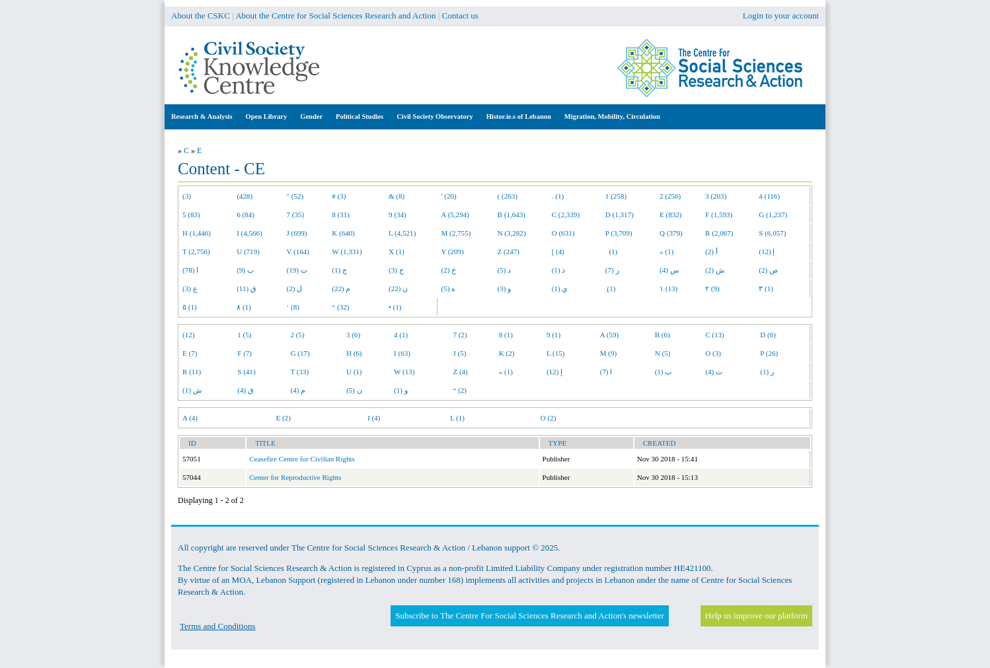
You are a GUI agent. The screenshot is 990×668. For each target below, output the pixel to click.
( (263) (507, 196)
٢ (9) (712, 288)
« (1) (666, 251)
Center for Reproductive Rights (295, 477)
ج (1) (339, 270)
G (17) (300, 353)
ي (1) (560, 288)
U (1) (354, 372)
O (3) (713, 353)
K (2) (507, 353)
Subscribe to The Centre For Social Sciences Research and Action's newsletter (529, 615)
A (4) (190, 418)
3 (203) (715, 196)
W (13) (404, 372)
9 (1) (553, 335)
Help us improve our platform (756, 615)
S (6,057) (772, 233)
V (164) (298, 251)
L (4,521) (402, 233)
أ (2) (711, 251)
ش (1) (192, 390)
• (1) (395, 307)
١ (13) (668, 288)
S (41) (246, 372)
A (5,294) (455, 214)
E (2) (283, 418)
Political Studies (359, 116)
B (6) (662, 335)
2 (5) (298, 335)
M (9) (608, 353)
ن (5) (354, 390)
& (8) (396, 196)
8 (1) (506, 335)
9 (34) (397, 214)
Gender (311, 116)
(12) (188, 335)
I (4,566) (249, 233)
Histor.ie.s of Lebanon (518, 116)
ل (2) (295, 288)
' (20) (449, 196)
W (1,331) (347, 251)
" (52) (295, 196)
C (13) (714, 335)
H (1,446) (196, 233)
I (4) (373, 418)
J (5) (459, 353)
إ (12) (767, 251)
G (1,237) (773, 214)
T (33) (300, 372)
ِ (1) (610, 288)
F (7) (244, 353)
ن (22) (398, 288)
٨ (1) (244, 307)
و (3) (505, 288)
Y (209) (452, 251)
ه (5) (448, 288)
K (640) (343, 233)
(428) (244, 196)
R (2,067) (719, 233)
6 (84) (245, 214)
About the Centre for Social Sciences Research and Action (335, 15)
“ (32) (340, 307)
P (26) (769, 353)
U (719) (248, 251)
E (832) (671, 214)
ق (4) (245, 390)
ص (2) (768, 270)
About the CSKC (200, 15)
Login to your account (781, 15)
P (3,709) (618, 233)
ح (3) (396, 270)
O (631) (563, 233)
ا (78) (190, 270)
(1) (611, 251)
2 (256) (670, 196)
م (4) (298, 390)
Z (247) (509, 251)
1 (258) (616, 196)
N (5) (663, 353)
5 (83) (191, 214)
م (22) (341, 288)
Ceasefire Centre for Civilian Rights (302, 459)
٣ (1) (766, 288)
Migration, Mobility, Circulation (612, 116)
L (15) (556, 353)
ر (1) (767, 372)
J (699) (297, 233)
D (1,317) (619, 214)
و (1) (401, 390)
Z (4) (460, 372)
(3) (186, 196)
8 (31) (341, 214)
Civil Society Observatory (435, 116)
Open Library (266, 116)
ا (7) (606, 372)
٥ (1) (189, 307)
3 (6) (353, 335)
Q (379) (671, 233)
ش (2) (714, 270)
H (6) (354, 353)
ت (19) (297, 270)
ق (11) (246, 288)
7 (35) (296, 214)
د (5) (505, 270)
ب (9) (245, 270)
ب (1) (663, 372)
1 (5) (244, 335)
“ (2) (460, 390)
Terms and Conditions (218, 626)
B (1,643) (511, 214)
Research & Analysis (202, 116)
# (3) (339, 196)
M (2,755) (456, 233)
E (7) (189, 353)
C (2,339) (566, 214)
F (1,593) (718, 214)
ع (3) (190, 288)
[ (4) (558, 251)
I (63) (402, 353)
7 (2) (460, 335)
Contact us (460, 15)
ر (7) (612, 270)
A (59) (609, 335)
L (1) (457, 418)
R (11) (191, 372)
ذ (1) (559, 270)
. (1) (558, 196)
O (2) (548, 418)
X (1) (396, 251)
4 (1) (401, 335)
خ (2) (449, 270)
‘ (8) (293, 307)
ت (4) (713, 372)
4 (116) (769, 196)
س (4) (669, 270)
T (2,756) (196, 251)
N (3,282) (512, 233)
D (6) (768, 335)
